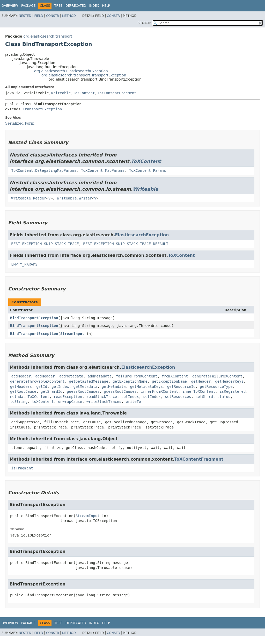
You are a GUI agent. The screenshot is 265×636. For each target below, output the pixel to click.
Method (69, 16)
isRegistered (232, 391)
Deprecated (75, 6)
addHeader (21, 376)
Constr (52, 16)
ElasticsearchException (142, 234)
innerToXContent (198, 391)
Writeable (61, 93)
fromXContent (175, 376)
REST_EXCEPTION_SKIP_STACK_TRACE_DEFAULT (125, 244)
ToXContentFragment (116, 93)
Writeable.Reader (28, 198)
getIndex (60, 386)
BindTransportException (34, 318)
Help (106, 6)
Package (28, 6)
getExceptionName (130, 381)
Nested (25, 16)
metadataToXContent (29, 397)
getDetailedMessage (88, 381)
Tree (58, 6)
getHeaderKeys (229, 381)
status (224, 397)
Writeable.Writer (74, 198)
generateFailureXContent (217, 376)
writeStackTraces (103, 401)
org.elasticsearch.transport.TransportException (83, 75)
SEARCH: (144, 23)
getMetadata (85, 386)
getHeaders (21, 386)
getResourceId (181, 386)
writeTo (133, 401)
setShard (204, 397)
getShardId (51, 391)
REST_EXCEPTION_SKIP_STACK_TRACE (45, 244)
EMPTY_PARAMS (24, 264)
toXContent (43, 401)
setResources (178, 397)
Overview (10, 6)
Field (38, 16)
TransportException (42, 109)
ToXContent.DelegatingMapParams (44, 170)
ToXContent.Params (147, 170)
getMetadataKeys (146, 386)
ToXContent (84, 93)
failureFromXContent (136, 376)
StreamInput (72, 334)
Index (94, 6)
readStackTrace (101, 397)
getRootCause (23, 391)
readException (68, 397)
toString (18, 401)
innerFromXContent (159, 391)
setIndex (130, 397)
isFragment (22, 468)
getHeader (201, 381)
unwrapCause (70, 401)
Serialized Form (19, 123)
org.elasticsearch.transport (47, 36)
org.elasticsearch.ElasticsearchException (71, 71)
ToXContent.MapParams (103, 170)
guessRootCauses (83, 391)
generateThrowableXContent (37, 381)
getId (41, 386)
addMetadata (71, 376)
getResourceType (216, 386)
